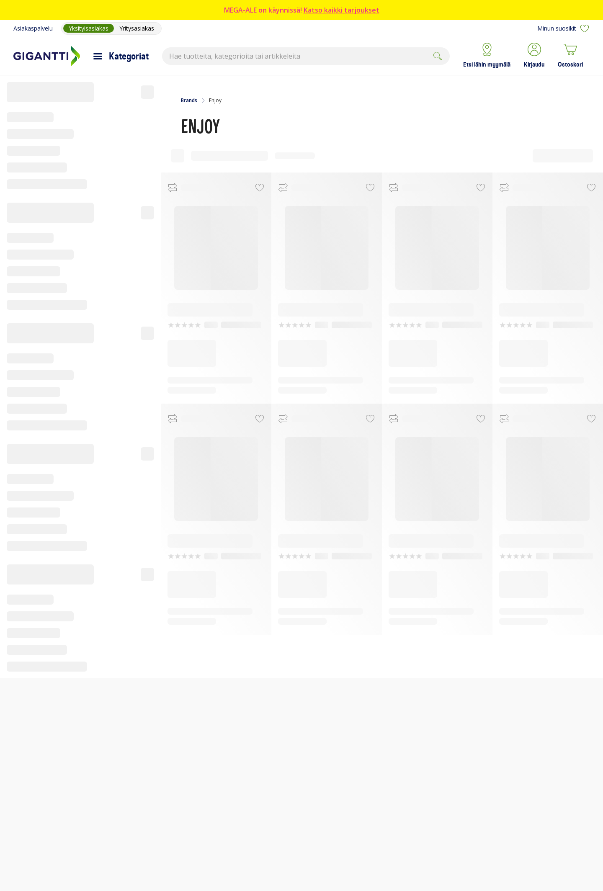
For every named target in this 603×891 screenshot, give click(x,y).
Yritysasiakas (136, 28)
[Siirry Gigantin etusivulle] (46, 56)
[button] (534, 56)
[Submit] (438, 56)
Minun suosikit (563, 28)
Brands (189, 100)
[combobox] (305, 56)
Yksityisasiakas (88, 28)
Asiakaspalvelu (33, 28)
